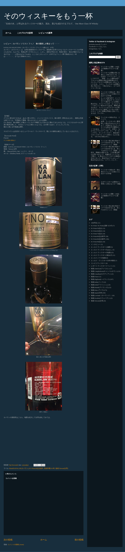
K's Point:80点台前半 (98, 236)
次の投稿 (8, 539)
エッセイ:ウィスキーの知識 (100, 252)
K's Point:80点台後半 (36, 468)
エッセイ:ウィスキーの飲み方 (101, 255)
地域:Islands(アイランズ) (99, 287)
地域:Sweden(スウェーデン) (100, 298)
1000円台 (94, 223)
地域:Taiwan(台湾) (61, 468)
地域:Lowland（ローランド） (101, 295)
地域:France (95, 277)
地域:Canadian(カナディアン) (101, 274)
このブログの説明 (25, 33)
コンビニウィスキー (98, 263)
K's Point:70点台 (96, 234)
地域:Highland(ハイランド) (100, 279)
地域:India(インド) (97, 282)
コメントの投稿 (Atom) (16, 544)
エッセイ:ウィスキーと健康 (100, 247)
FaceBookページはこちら (98, 46)
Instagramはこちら (95, 49)
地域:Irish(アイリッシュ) (99, 285)
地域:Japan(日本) (96, 293)
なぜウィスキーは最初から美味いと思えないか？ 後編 (110, 183)
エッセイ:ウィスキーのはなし (101, 250)
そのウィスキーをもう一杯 (48, 16)
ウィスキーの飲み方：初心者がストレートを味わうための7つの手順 (110, 94)
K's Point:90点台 (96, 242)
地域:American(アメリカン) (100, 268)
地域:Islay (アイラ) (97, 290)
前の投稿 (79, 539)
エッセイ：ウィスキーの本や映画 (103, 260)
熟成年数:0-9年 (49, 468)
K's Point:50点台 (96, 228)
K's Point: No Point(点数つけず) (101, 226)
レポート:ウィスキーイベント (101, 266)
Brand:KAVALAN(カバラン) (18, 468)
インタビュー (95, 244)
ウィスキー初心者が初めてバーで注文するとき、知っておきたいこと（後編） (110, 142)
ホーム (8, 33)
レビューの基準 (45, 33)
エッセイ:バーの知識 (98, 258)
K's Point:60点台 (96, 231)
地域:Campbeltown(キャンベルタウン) (104, 271)
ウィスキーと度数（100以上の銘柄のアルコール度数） (110, 68)
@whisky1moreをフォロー (98, 44)
